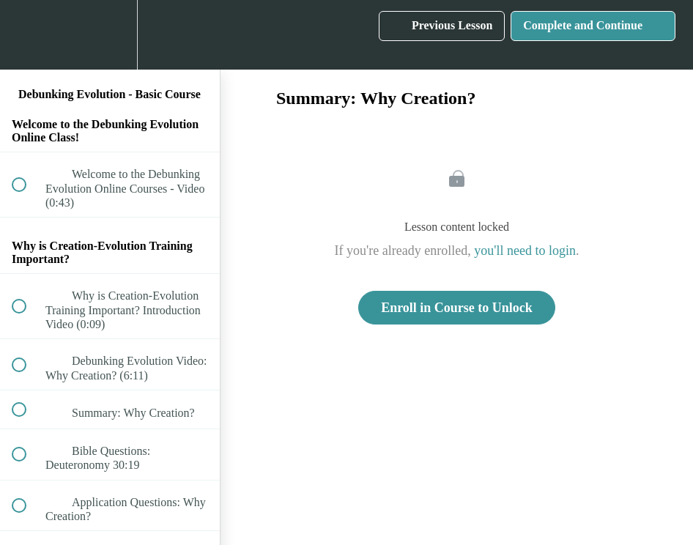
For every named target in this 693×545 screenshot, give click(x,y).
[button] (27, 35)
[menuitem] (110, 35)
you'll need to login (525, 250)
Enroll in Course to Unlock (457, 307)
